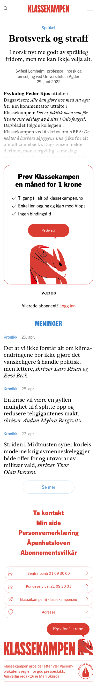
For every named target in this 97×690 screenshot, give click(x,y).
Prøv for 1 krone (68, 628)
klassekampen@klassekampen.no (48, 599)
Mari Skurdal (50, 675)
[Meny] (90, 9)
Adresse (48, 612)
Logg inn (67, 305)
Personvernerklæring (48, 532)
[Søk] (6, 9)
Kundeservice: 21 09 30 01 (48, 586)
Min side (48, 522)
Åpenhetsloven (48, 542)
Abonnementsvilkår (48, 552)
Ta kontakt (48, 512)
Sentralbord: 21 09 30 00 (48, 573)
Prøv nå (48, 230)
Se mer (48, 487)
